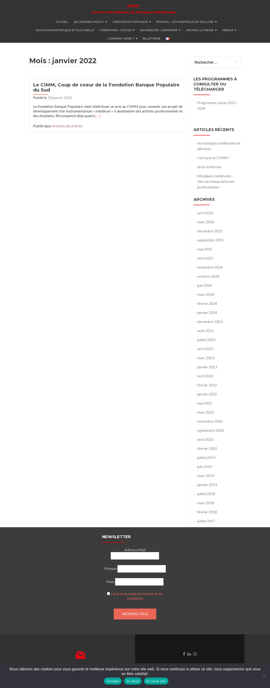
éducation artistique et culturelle (65, 30)
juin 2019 (204, 466)
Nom (110, 581)
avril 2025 (205, 258)
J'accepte (113, 681)
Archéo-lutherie (200, 30)
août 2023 (205, 330)
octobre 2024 (208, 276)
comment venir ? (120, 38)
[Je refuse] (264, 675)
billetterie (151, 38)
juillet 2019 (206, 457)
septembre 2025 (210, 240)
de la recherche (209, 167)
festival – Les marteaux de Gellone (185, 21)
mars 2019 (205, 475)
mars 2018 (205, 502)
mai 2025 (204, 249)
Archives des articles (67, 126)
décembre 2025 (210, 231)
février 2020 (207, 448)
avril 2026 (205, 213)
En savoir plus (156, 681)
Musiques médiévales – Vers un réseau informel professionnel (215, 181)
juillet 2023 (206, 339)
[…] (97, 115)
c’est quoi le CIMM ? (213, 157)
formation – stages (116, 30)
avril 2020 (205, 439)
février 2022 (207, 385)
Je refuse (132, 681)
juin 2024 (204, 285)
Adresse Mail (135, 549)
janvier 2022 (207, 394)
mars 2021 (205, 412)
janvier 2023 (207, 367)
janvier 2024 (207, 312)
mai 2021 (204, 403)
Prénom (110, 568)
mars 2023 (205, 358)
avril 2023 (205, 348)
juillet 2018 (206, 493)
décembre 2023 (210, 321)
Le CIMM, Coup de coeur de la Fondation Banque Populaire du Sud (106, 87)
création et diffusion (130, 21)
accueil (62, 21)
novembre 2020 (210, 421)
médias (227, 30)
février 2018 (207, 512)
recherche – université (158, 30)
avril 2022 (205, 376)
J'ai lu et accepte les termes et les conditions (137, 595)
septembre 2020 (210, 430)
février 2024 (207, 303)
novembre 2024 (210, 267)
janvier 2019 (207, 484)
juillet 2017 (206, 521)
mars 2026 (205, 222)
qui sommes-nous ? (88, 21)
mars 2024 (205, 294)
